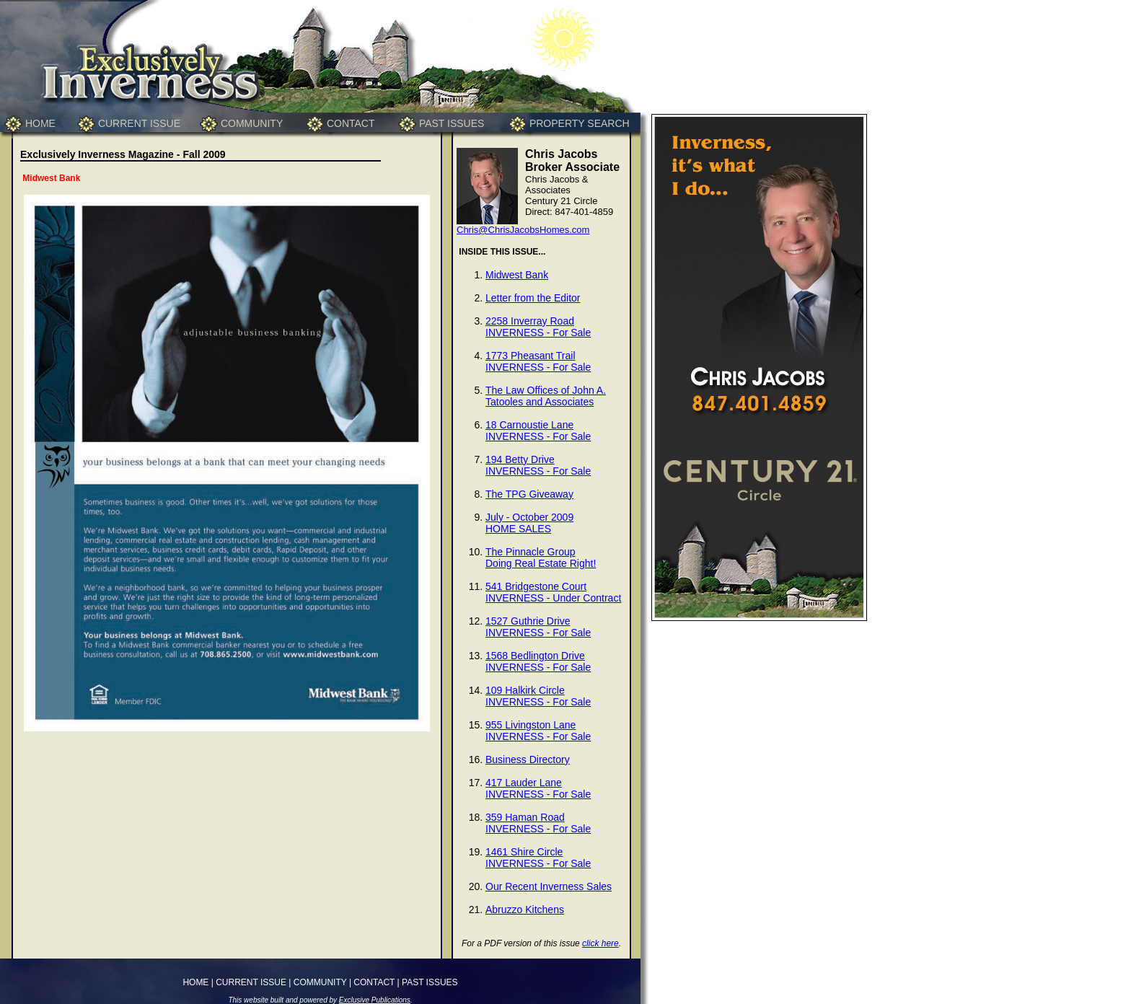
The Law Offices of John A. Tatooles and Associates (545, 396)
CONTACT (351, 123)
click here (600, 943)
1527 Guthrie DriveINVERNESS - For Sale (538, 626)
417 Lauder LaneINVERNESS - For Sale (538, 788)
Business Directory (527, 759)
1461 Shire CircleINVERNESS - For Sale (538, 857)
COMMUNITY (252, 123)
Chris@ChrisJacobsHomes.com (523, 229)
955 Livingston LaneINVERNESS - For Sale (538, 730)
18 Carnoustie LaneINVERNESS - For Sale (538, 430)
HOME (40, 123)
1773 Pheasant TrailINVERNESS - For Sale (538, 361)
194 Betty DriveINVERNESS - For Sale (538, 465)
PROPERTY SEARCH (579, 123)
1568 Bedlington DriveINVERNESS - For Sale (538, 661)
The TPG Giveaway (529, 494)
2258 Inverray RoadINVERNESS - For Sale (538, 326)
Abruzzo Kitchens (524, 909)
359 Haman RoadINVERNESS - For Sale (538, 823)
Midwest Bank (516, 275)
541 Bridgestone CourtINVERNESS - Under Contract (553, 592)
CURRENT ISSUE (139, 123)
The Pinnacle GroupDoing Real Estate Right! (540, 557)
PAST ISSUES (452, 123)
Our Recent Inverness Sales (548, 886)
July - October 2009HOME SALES (529, 522)
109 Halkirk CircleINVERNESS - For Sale (538, 696)
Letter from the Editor (533, 298)
